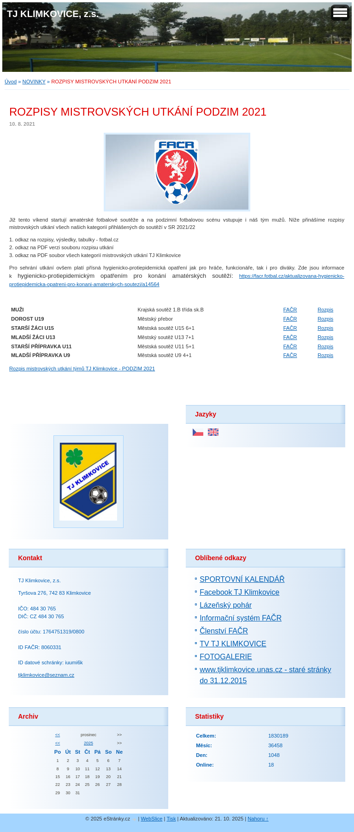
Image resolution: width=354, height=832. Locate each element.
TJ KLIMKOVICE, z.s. (53, 14)
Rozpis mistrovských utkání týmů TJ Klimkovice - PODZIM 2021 (82, 368)
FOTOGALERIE (226, 657)
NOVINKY (34, 81)
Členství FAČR (224, 631)
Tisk (171, 818)
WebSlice (151, 818)
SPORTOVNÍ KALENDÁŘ (242, 579)
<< (57, 734)
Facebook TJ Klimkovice (239, 592)
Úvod (11, 81)
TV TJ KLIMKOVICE (233, 644)
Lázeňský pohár (226, 605)
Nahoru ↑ (258, 818)
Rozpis (325, 309)
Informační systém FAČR (241, 618)
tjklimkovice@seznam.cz (46, 675)
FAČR (290, 309)
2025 (88, 743)
